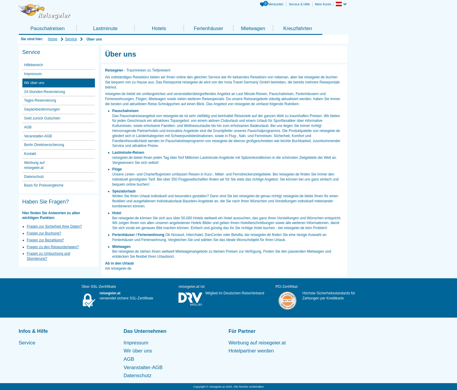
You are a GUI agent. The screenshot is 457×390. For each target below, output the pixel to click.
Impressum (33, 74)
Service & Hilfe (299, 4)
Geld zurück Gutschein (42, 118)
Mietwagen (253, 28)
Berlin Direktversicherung (44, 145)
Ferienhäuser (208, 28)
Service (71, 39)
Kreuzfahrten (297, 28)
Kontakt (30, 154)
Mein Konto (323, 4)
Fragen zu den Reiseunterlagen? (53, 247)
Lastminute (105, 28)
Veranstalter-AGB (38, 136)
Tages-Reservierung (40, 100)
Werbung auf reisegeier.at (34, 165)
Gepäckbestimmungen (42, 109)
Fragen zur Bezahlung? (45, 240)
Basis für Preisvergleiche (44, 185)
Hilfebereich (33, 65)
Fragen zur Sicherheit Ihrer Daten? (54, 226)
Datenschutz (34, 177)
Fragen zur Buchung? (44, 233)
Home (52, 39)
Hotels (159, 28)
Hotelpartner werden (251, 351)
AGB (28, 127)
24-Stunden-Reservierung (44, 92)
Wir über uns (34, 83)
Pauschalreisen (47, 28)
